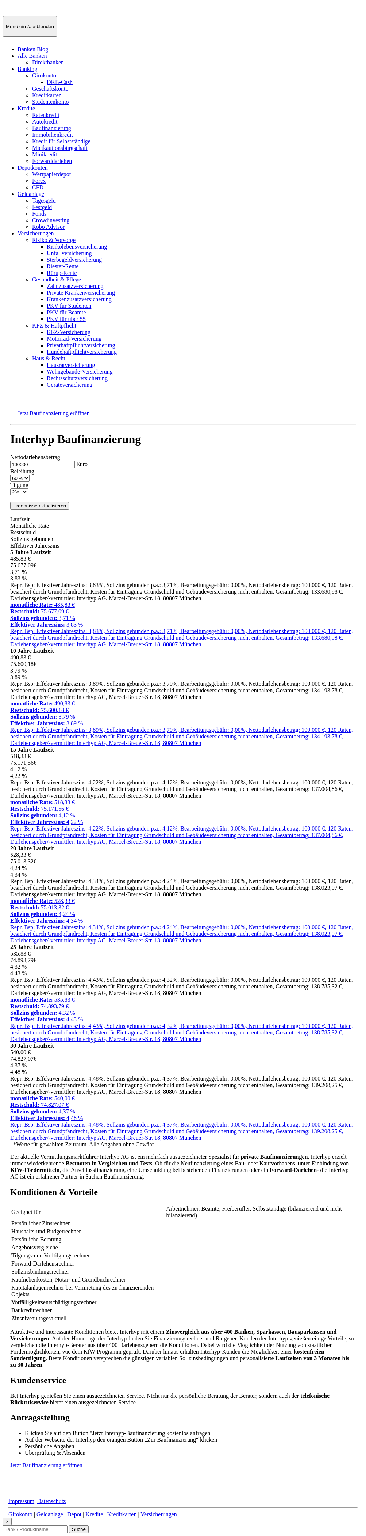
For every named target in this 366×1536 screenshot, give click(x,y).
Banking (27, 69)
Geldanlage (31, 194)
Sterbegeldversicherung (74, 260)
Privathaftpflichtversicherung (81, 345)
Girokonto (44, 75)
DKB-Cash (60, 82)
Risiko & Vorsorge (54, 240)
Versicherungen (36, 233)
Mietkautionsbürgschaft (60, 148)
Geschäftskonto (50, 89)
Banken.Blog (33, 49)
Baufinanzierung (51, 128)
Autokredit (44, 121)
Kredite (26, 108)
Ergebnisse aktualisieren (39, 505)
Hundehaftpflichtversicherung (82, 352)
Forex (39, 181)
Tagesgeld (44, 200)
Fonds (39, 214)
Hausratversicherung (71, 365)
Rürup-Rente (62, 273)
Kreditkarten (47, 95)
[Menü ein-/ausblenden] (30, 26)
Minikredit (44, 154)
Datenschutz (51, 1501)
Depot (74, 1514)
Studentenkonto (50, 102)
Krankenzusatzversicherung (79, 299)
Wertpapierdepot (51, 174)
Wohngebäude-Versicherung (80, 371)
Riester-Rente (63, 266)
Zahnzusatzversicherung (75, 286)
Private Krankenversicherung (81, 293)
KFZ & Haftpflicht (54, 325)
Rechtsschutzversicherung (77, 378)
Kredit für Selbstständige (61, 141)
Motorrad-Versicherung (74, 339)
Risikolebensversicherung (77, 246)
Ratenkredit (45, 115)
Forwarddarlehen (52, 161)
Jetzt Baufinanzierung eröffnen (54, 413)
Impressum (21, 1501)
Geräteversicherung (69, 385)
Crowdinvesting (50, 220)
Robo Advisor (48, 227)
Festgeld (42, 207)
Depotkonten (33, 167)
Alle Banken (32, 56)
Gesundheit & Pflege (56, 279)
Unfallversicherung (69, 253)
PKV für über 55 (66, 319)
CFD (37, 187)
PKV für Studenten (69, 306)
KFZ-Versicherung (68, 332)
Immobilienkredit (52, 135)
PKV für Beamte (66, 312)
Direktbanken (48, 62)
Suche (79, 1529)
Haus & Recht (48, 358)
